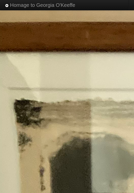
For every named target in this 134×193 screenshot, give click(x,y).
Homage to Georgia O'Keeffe (40, 5)
